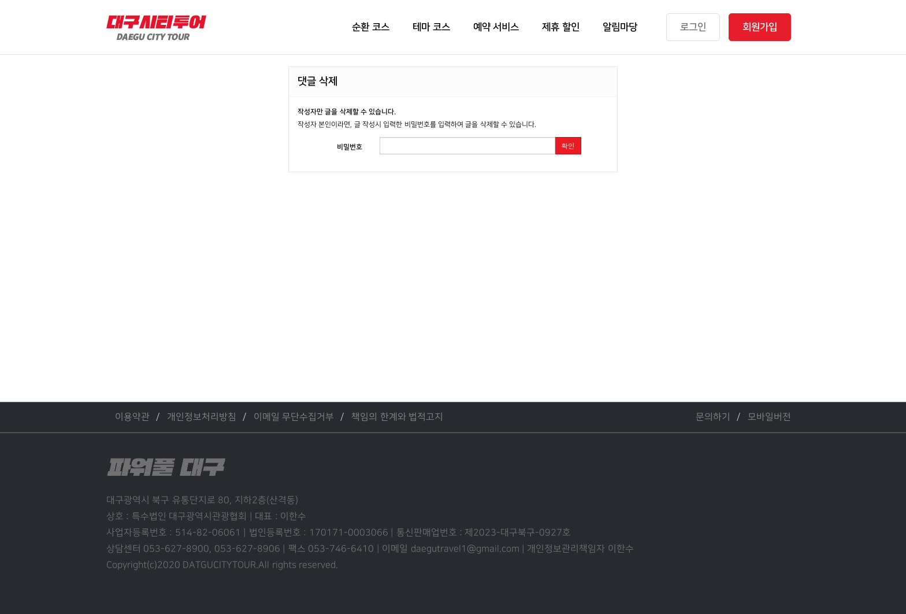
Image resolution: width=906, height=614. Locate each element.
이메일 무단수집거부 (294, 417)
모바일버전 (769, 417)
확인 (568, 145)
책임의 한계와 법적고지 (397, 417)
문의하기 (713, 417)
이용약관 (132, 417)
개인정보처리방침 (201, 417)
